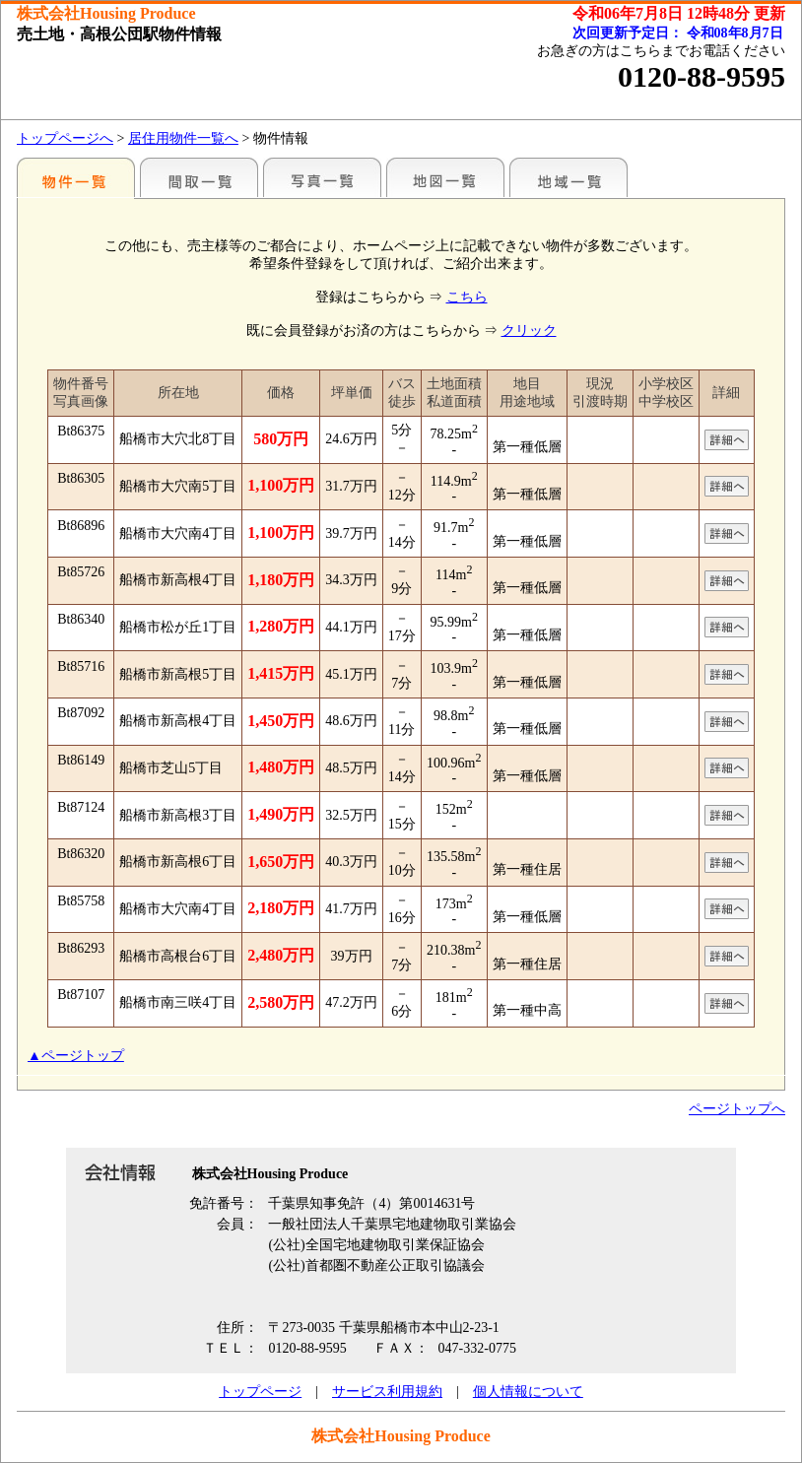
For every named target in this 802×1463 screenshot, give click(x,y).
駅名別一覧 (76, 177)
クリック (529, 330)
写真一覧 (322, 177)
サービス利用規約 (387, 1391)
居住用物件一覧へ (183, 138)
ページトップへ (737, 1108)
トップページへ (65, 138)
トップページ (260, 1391)
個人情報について (528, 1391)
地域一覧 (568, 177)
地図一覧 (445, 177)
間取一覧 (199, 177)
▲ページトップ (76, 1055)
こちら (467, 297)
